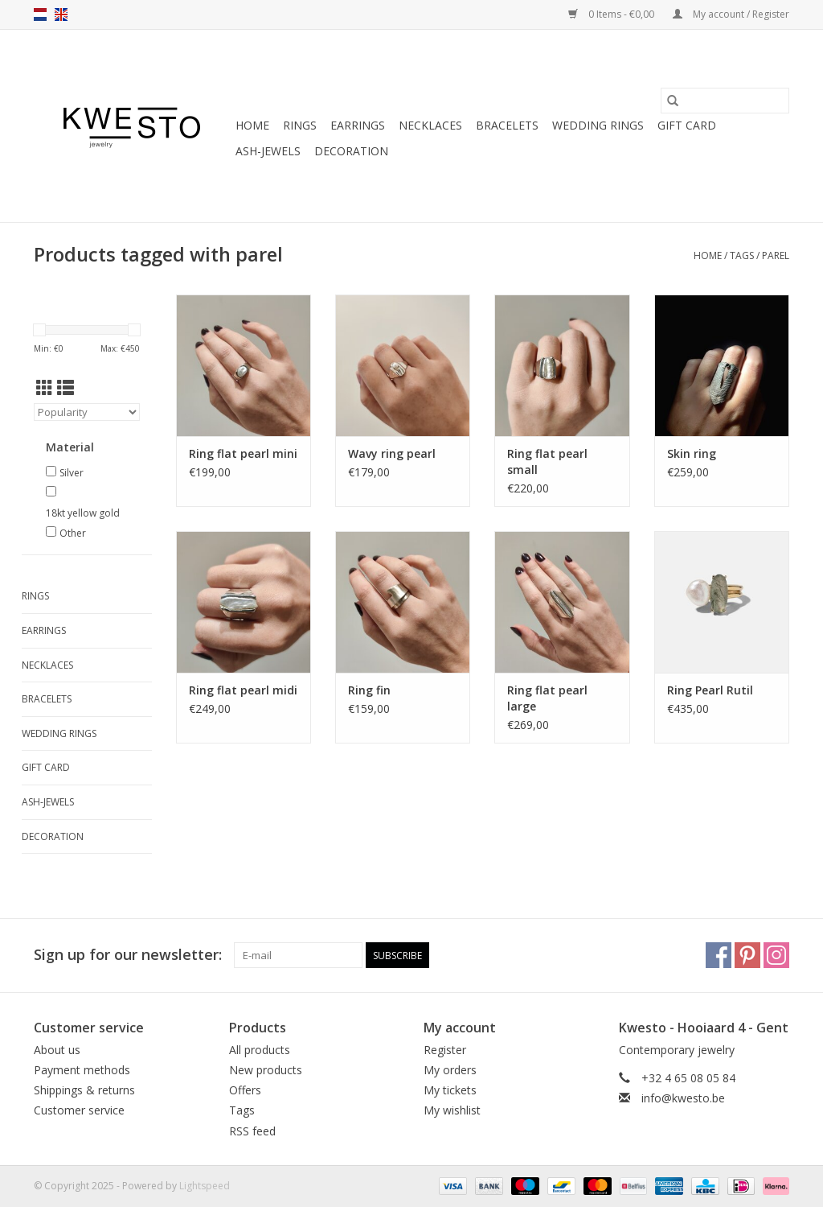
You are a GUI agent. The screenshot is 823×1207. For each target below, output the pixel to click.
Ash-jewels (268, 151)
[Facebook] (718, 955)
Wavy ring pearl (392, 453)
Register (445, 1049)
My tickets (450, 1090)
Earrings (357, 125)
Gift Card (686, 125)
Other (72, 533)
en (61, 14)
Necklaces (430, 125)
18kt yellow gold (83, 513)
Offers (245, 1090)
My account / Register (731, 14)
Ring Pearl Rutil (710, 690)
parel (775, 255)
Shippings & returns (84, 1090)
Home (252, 125)
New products (265, 1069)
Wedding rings (598, 125)
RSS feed (252, 1131)
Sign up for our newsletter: (128, 954)
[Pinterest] (747, 955)
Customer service (79, 1110)
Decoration (351, 151)
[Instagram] (776, 955)
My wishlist (452, 1110)
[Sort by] (87, 412)
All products (259, 1049)
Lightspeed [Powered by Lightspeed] (204, 1186)
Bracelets (507, 125)
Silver (71, 473)
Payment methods (82, 1069)
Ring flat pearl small (547, 461)
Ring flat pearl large (547, 698)
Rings (300, 125)
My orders (450, 1069)
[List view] (65, 388)
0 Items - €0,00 (612, 14)
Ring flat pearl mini (243, 453)
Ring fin (369, 690)
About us (57, 1049)
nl (40, 14)
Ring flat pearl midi (243, 690)
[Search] (725, 100)
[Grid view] (44, 388)
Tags (742, 255)
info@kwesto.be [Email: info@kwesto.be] (683, 1098)
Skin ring (691, 453)
